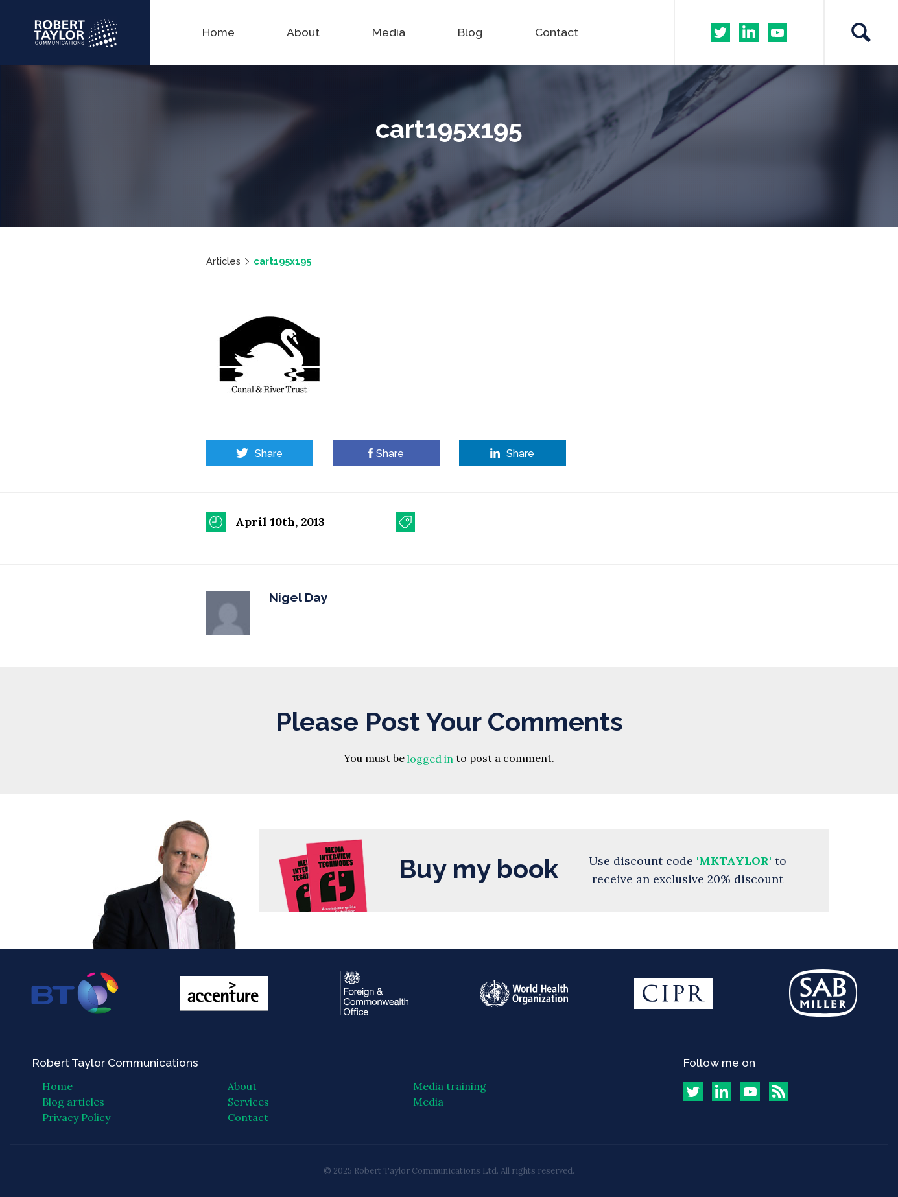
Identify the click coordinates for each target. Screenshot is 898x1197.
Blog (470, 32)
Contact (556, 32)
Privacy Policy (76, 1117)
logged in (430, 759)
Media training (449, 1086)
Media (388, 32)
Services (248, 1101)
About (303, 32)
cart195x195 (282, 261)
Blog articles (73, 1101)
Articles (223, 261)
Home (218, 32)
